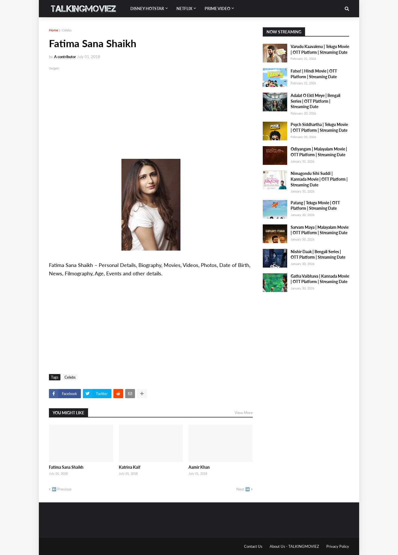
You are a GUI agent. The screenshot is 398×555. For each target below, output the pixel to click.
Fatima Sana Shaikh (66, 467)
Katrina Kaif (129, 467)
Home (53, 30)
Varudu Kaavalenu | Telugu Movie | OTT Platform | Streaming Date (320, 49)
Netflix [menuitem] (184, 8)
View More (244, 412)
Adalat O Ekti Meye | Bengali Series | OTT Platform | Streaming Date (315, 101)
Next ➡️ (243, 489)
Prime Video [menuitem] (217, 8)
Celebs (67, 30)
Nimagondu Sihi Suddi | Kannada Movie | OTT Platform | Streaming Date (319, 179)
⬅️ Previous (62, 489)
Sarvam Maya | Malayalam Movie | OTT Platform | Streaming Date (320, 230)
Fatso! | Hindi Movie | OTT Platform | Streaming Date (314, 73)
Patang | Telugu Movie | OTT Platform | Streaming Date (315, 205)
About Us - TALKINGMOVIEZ (294, 546)
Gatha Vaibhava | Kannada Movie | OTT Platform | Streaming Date (320, 279)
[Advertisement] (151, 111)
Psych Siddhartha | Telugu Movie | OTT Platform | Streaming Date (319, 127)
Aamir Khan (199, 467)
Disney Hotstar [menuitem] (147, 8)
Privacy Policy (337, 546)
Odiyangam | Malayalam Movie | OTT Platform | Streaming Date (319, 151)
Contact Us (253, 546)
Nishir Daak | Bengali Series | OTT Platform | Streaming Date (318, 254)
